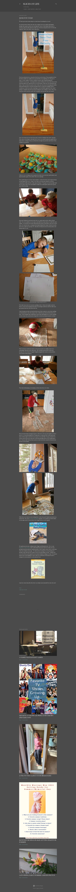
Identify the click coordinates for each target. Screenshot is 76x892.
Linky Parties (30, 9)
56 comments (24, 877)
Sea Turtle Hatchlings (33, 518)
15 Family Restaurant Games (31, 657)
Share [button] (20, 587)
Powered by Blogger (38, 886)
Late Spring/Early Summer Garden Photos (37, 875)
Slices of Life (31, 3)
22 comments (25, 659)
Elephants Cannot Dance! (24, 547)
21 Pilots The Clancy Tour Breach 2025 (35, 776)
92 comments (25, 719)
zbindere (41, 888)
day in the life (24, 589)
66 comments (25, 778)
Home (24, 9)
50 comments (25, 844)
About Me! (37, 9)
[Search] (56, 3)
